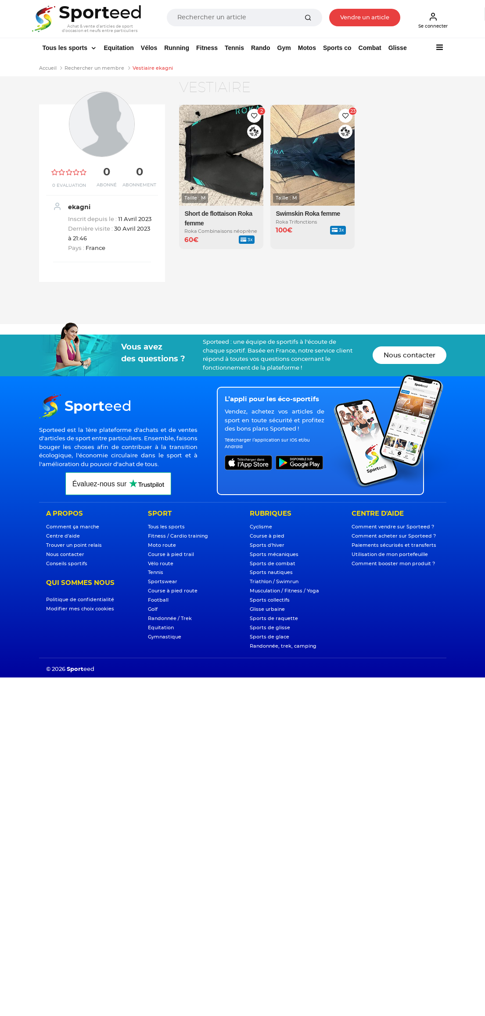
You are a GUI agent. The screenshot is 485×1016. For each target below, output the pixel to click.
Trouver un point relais (74, 545)
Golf (153, 609)
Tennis (234, 47)
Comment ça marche (72, 526)
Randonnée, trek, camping (283, 646)
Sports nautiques (271, 572)
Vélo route (160, 563)
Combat (370, 47)
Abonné (107, 185)
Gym (284, 47)
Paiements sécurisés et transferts (394, 545)
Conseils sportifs (66, 563)
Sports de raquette (274, 618)
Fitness (207, 47)
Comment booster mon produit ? (393, 563)
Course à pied (267, 536)
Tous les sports (66, 47)
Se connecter (433, 20)
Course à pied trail (171, 554)
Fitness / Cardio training (178, 536)
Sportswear (162, 581)
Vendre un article (364, 18)
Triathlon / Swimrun (274, 581)
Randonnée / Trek (170, 618)
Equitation (118, 47)
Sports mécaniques (274, 554)
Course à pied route (173, 590)
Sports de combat (272, 563)
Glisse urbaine (267, 609)
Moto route (162, 545)
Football (158, 600)
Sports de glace (269, 637)
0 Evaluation (69, 185)
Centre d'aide (63, 536)
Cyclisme (261, 526)
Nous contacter (409, 355)
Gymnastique (164, 637)
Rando (260, 47)
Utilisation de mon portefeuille (390, 554)
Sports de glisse (270, 627)
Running (176, 47)
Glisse (397, 47)
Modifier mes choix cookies (80, 608)
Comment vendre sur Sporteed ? (393, 526)
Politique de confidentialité (80, 599)
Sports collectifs (270, 600)
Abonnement (139, 185)
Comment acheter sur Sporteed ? (394, 536)
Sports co (337, 47)
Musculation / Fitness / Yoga (284, 590)
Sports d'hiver (267, 545)
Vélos (149, 47)
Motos (307, 47)
